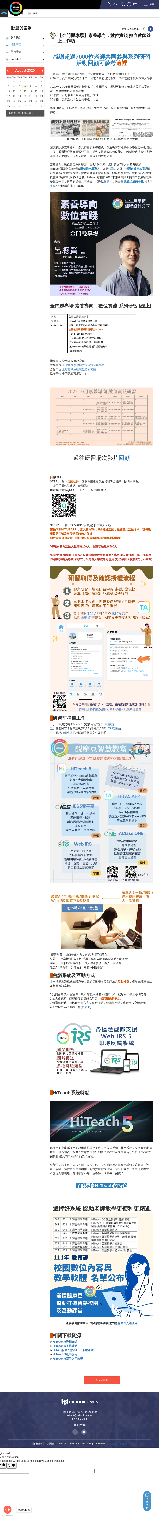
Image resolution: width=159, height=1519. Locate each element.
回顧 (124, 458)
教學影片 (65, 1354)
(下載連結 (113, 728)
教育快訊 (16, 37)
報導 (111, 168)
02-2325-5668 (79, 1419)
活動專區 (32, 13)
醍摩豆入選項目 (127, 1323)
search (123, 4)
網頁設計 (111, 1443)
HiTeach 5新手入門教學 (68, 1358)
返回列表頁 (101, 1380)
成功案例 (16, 58)
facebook (150, 29)
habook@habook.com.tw (79, 1415)
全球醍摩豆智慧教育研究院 (79, 369)
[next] (42, 71)
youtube (84, 1432)
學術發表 (16, 51)
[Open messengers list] (7, 1510)
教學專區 (67, 732)
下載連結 (107, 724)
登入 (114, 4)
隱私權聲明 (37, 1443)
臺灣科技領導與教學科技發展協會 (83, 365)
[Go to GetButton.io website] (8, 1516)
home (4, 13)
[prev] (8, 71)
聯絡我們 (147, 1503)
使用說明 (84, 1007)
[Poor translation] (11, 1466)
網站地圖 (50, 1443)
